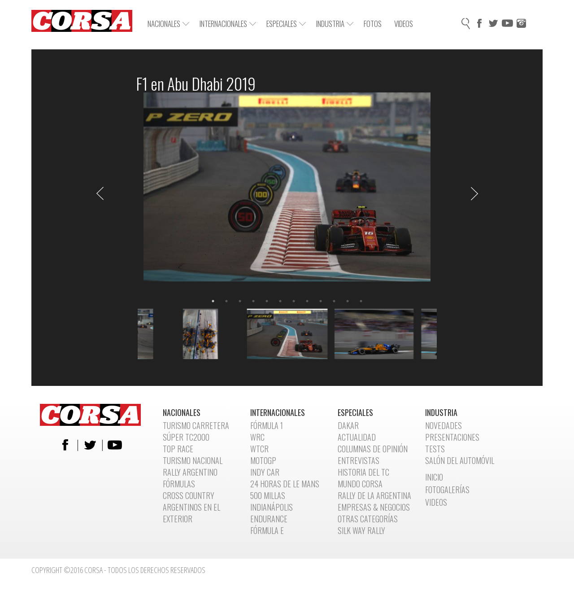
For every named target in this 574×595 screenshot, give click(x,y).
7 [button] (293, 301)
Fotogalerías (447, 489)
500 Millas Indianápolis (271, 501)
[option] (287, 193)
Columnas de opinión (373, 449)
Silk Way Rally (361, 530)
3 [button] (239, 301)
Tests (435, 449)
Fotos (373, 23)
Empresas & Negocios (374, 507)
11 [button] (347, 301)
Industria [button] (334, 23)
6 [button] (280, 301)
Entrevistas (358, 460)
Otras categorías (368, 519)
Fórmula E (267, 530)
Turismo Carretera (196, 425)
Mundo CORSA (360, 484)
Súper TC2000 (186, 437)
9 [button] (320, 301)
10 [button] (334, 301)
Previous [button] (100, 193)
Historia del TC (363, 472)
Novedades (443, 425)
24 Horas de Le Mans (284, 484)
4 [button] (253, 301)
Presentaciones (452, 437)
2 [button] (226, 301)
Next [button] (474, 193)
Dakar (348, 425)
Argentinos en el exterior (191, 513)
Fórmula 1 (266, 425)
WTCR (259, 449)
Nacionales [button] (168, 23)
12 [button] (361, 301)
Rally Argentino (190, 472)
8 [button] (307, 301)
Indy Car (264, 472)
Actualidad (357, 437)
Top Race (178, 449)
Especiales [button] (286, 23)
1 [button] (213, 301)
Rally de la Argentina (374, 495)
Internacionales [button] (228, 23)
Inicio (434, 477)
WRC (257, 437)
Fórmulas (179, 484)
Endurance (268, 519)
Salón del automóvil (459, 460)
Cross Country (188, 495)
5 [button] (266, 301)
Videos (403, 23)
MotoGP (263, 460)
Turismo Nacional (192, 460)
